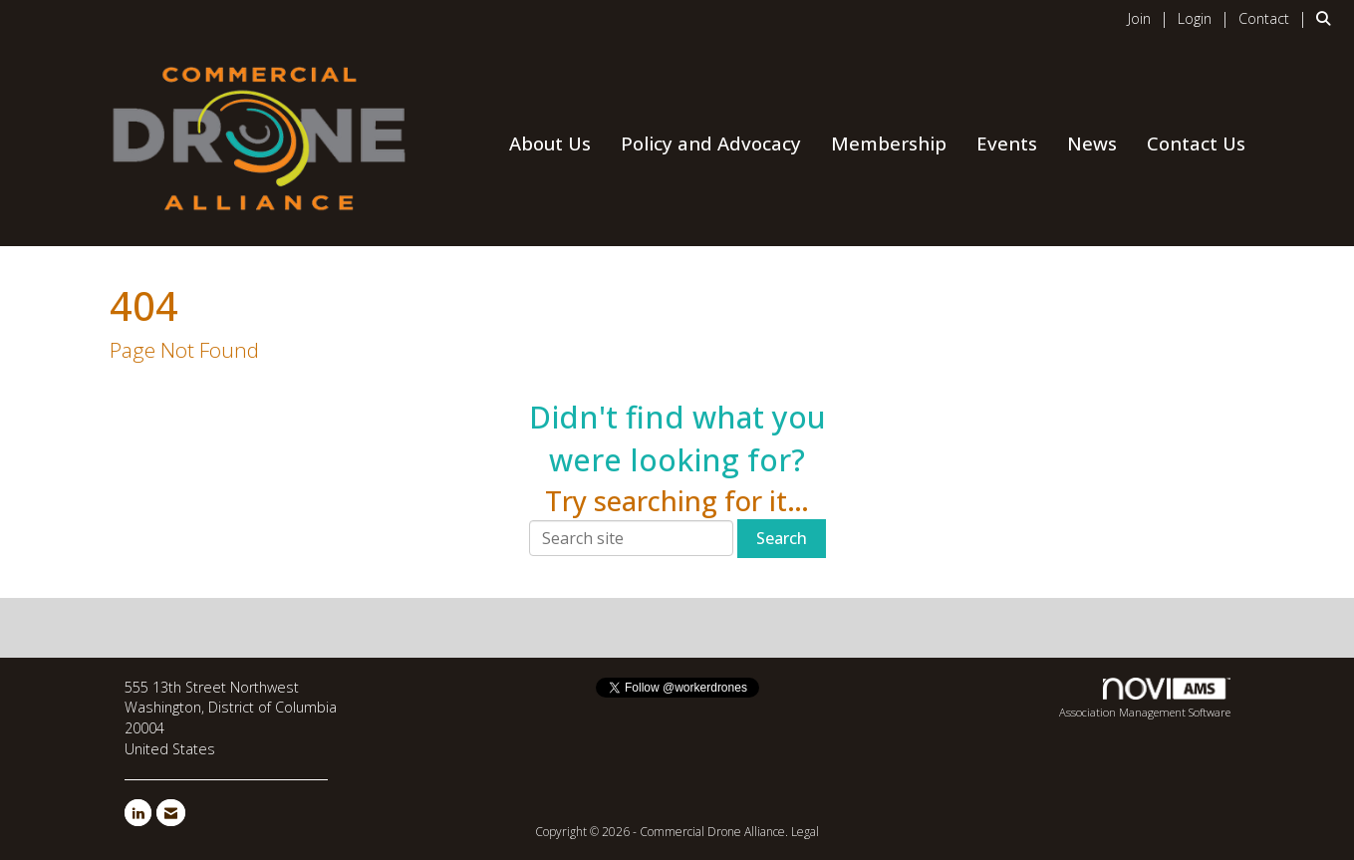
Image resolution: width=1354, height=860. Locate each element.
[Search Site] (1327, 18)
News (1092, 143)
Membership (889, 143)
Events (1006, 143)
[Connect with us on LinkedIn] (138, 812)
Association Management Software (1144, 698)
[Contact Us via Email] (170, 812)
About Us (550, 143)
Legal (805, 831)
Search (781, 538)
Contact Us (1196, 143)
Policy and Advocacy (711, 143)
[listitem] (1151, 18)
